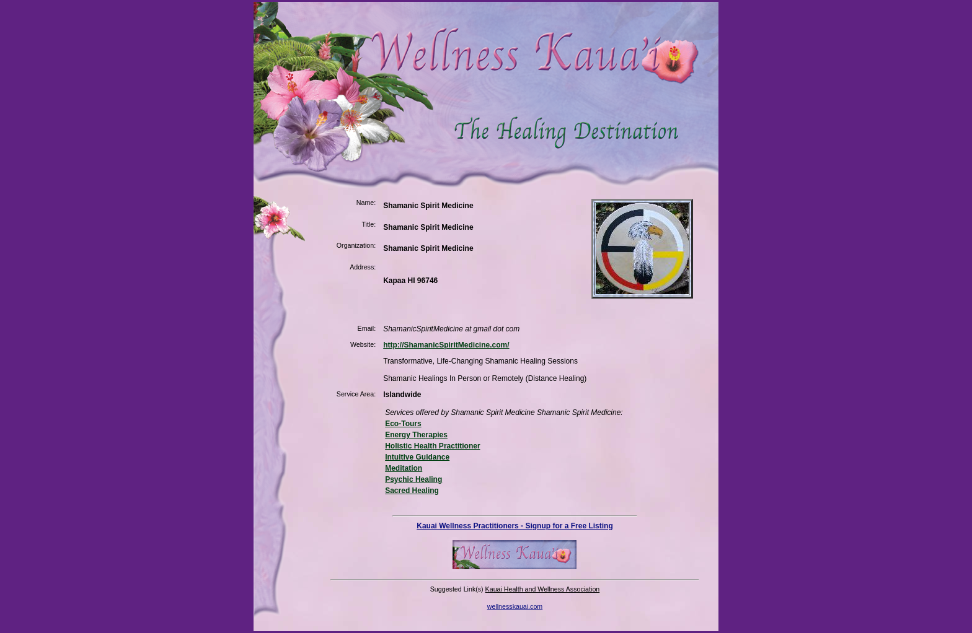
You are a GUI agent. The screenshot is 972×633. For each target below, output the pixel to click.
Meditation (403, 468)
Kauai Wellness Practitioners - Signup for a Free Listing (515, 526)
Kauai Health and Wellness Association (542, 589)
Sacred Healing (412, 490)
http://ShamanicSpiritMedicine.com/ (446, 345)
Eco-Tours (403, 423)
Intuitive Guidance (417, 457)
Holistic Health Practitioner (432, 446)
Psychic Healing (413, 479)
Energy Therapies (416, 434)
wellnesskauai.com (514, 606)
